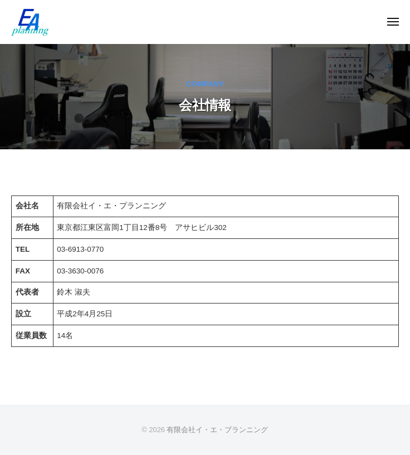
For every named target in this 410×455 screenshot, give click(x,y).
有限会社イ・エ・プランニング (217, 429)
